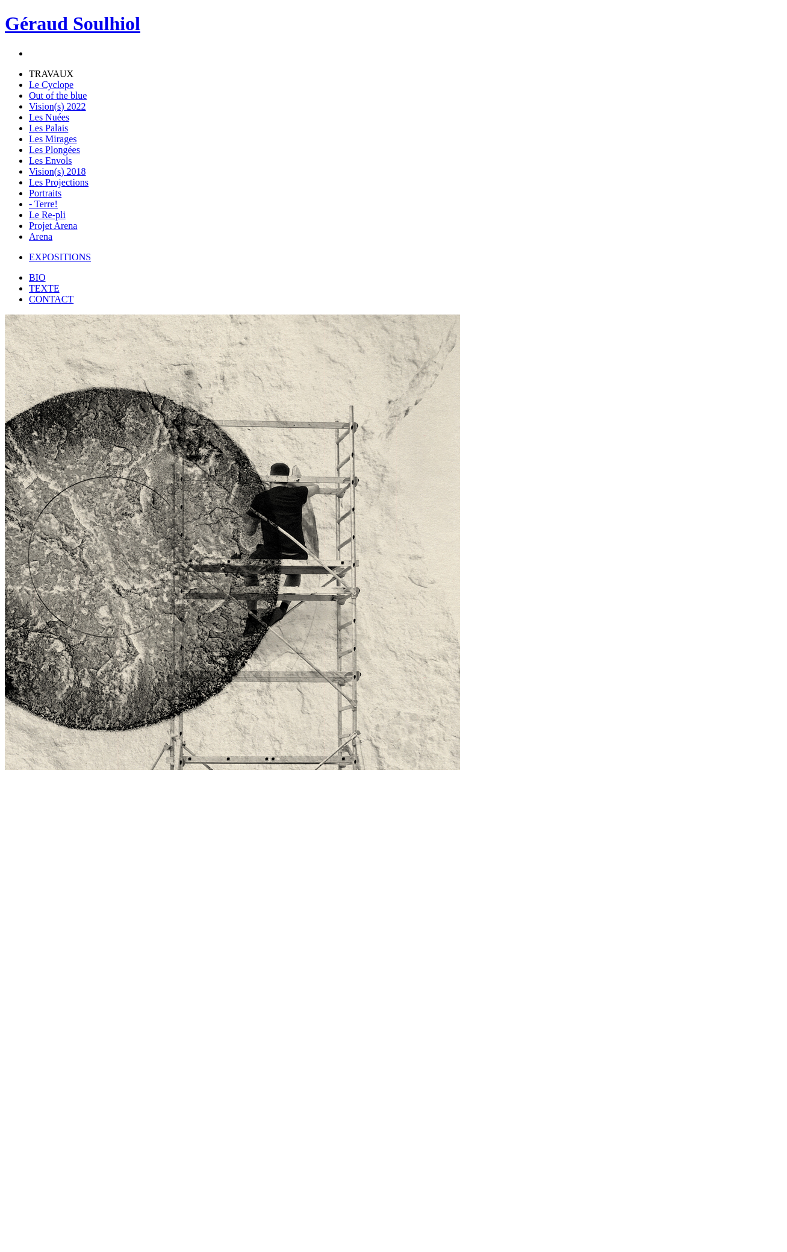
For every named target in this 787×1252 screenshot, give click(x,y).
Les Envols (50, 160)
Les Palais (48, 128)
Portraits (45, 193)
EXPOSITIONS (60, 257)
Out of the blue (58, 95)
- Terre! (43, 204)
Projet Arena (53, 226)
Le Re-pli (47, 215)
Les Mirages (53, 139)
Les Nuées (49, 117)
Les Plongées (54, 150)
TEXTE (44, 288)
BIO (37, 277)
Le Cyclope (51, 85)
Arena (40, 236)
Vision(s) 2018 (57, 171)
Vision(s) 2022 (57, 106)
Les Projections (59, 182)
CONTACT (51, 299)
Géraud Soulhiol (72, 23)
